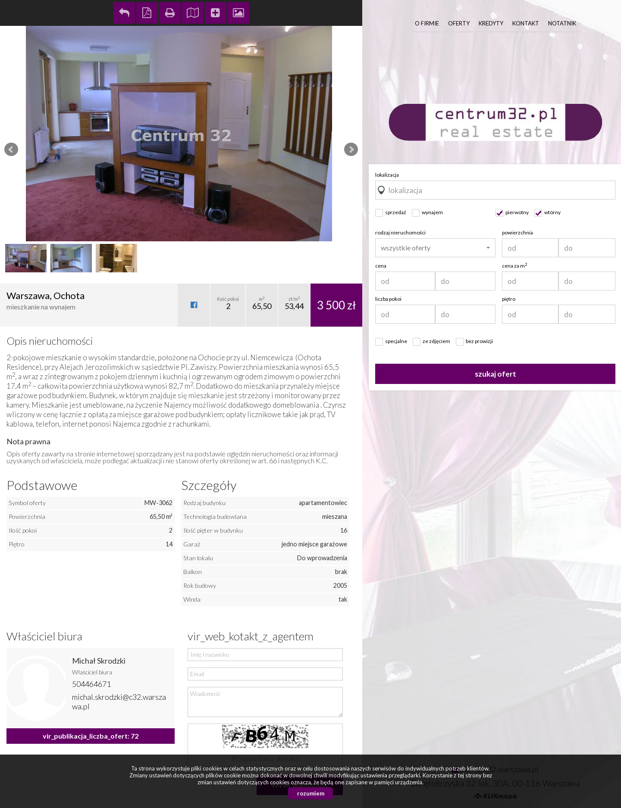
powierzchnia (517, 232)
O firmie (427, 23)
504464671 (91, 684)
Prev (11, 149)
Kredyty (491, 23)
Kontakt (525, 23)
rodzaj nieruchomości (400, 232)
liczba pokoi (388, 299)
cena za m (514, 265)
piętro (508, 299)
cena (380, 265)
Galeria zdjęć (238, 13)
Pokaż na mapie (193, 13)
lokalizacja (387, 175)
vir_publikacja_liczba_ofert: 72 (90, 736)
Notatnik (562, 23)
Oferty (459, 23)
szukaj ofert (495, 373)
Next (351, 149)
